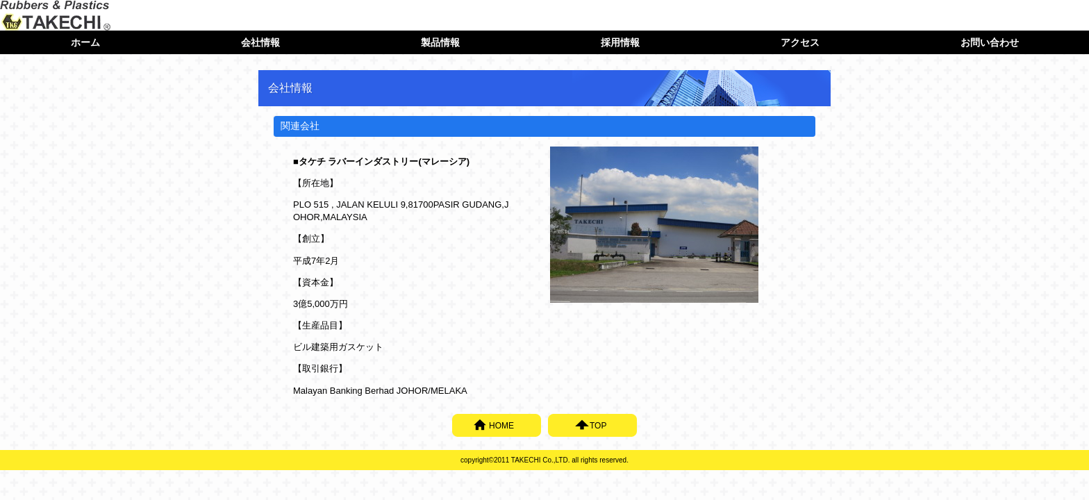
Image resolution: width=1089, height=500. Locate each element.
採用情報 (620, 42)
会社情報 (260, 42)
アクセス (800, 42)
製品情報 (440, 42)
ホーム (85, 42)
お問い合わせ (990, 42)
